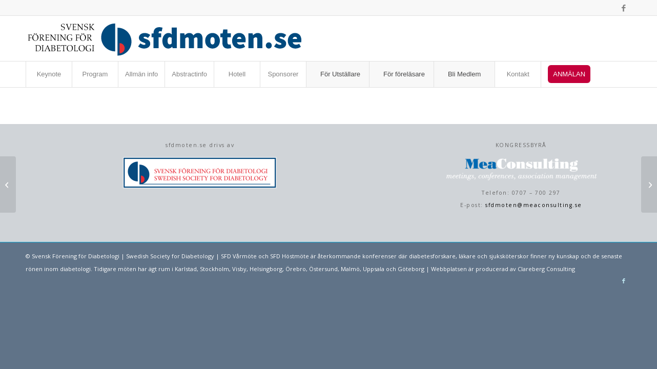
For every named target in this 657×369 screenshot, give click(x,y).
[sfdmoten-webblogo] (165, 38)
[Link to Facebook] (623, 7)
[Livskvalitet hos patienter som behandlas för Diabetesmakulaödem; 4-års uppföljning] (8, 184)
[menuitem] (49, 74)
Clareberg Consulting (546, 269)
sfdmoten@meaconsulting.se (533, 205)
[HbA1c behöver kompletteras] (649, 184)
